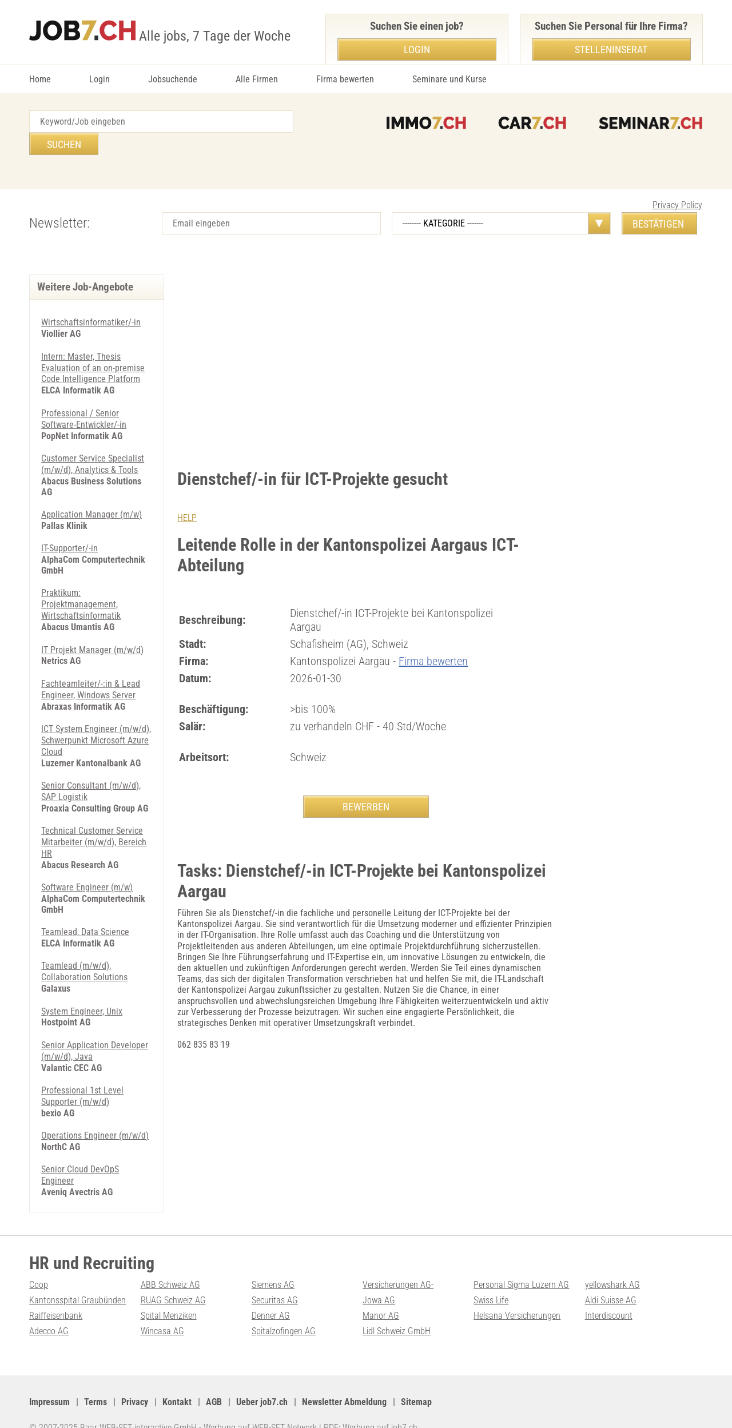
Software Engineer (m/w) (87, 854)
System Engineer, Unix (81, 976)
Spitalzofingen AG (284, 1309)
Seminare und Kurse (449, 79)
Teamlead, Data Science (85, 898)
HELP (187, 495)
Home (40, 79)
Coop (38, 1264)
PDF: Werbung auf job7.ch (370, 1405)
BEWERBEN (366, 784)
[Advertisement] (366, 338)
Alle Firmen (257, 79)
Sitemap (416, 1380)
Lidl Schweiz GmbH (397, 1309)
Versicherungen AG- (398, 1264)
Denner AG (271, 1295)
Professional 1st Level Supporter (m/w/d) (82, 1060)
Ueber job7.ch (262, 1380)
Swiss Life (491, 1279)
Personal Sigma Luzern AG (521, 1264)
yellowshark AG (612, 1264)
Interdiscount (608, 1295)
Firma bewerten (345, 79)
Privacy (134, 1380)
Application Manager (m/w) (91, 488)
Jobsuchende (172, 79)
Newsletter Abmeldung (344, 1380)
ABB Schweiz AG (170, 1264)
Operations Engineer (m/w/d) (95, 1098)
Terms (95, 1380)
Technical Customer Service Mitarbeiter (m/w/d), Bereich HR (93, 810)
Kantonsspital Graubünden (77, 1279)
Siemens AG (273, 1264)
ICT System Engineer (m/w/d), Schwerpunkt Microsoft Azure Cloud (96, 710)
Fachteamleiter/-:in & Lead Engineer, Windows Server (90, 660)
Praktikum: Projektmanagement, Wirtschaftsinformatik (81, 577)
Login (99, 79)
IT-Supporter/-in (69, 521)
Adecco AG (49, 1309)
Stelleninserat (611, 49)
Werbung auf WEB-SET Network (260, 1405)
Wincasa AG (162, 1309)
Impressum (49, 1380)
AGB (214, 1380)
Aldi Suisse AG (610, 1279)
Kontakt (177, 1380)
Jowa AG (379, 1279)
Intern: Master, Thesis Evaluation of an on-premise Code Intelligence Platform (93, 344)
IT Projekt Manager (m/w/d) (92, 621)
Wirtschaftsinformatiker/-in (91, 300)
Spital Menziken (169, 1295)
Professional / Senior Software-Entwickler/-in (83, 394)
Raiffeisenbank (55, 1295)
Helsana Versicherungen (517, 1295)
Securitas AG (275, 1279)
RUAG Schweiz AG (173, 1279)
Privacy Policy (677, 182)
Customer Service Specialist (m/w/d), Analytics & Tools (92, 439)
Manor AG (381, 1295)
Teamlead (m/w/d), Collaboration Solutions (84, 938)
